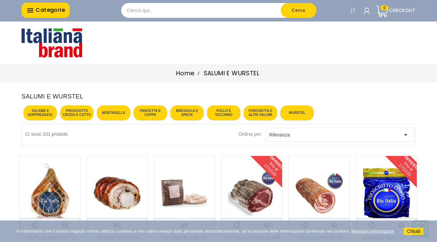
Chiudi (414, 231)
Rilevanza (339, 135)
